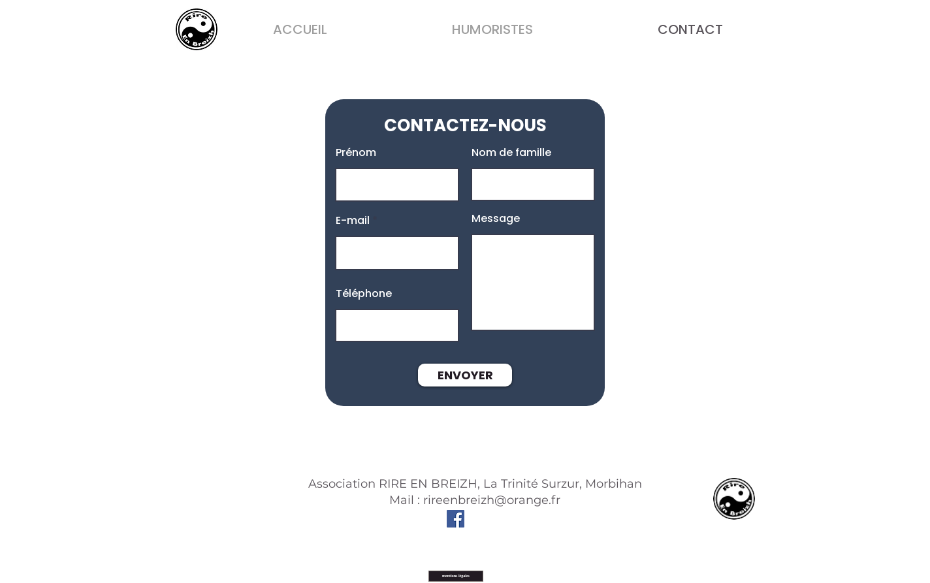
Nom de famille (511, 153)
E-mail (353, 220)
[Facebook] (455, 519)
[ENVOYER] (465, 375)
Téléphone (364, 294)
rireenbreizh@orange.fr (491, 500)
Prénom (356, 153)
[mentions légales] (455, 576)
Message (496, 218)
